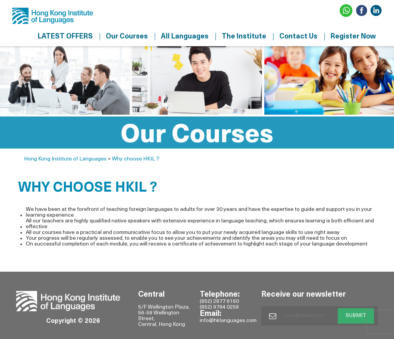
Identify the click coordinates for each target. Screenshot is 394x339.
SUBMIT (356, 316)
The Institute (244, 36)
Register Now (353, 36)
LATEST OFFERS (65, 36)
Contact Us (298, 36)
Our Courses (127, 36)
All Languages (185, 36)
